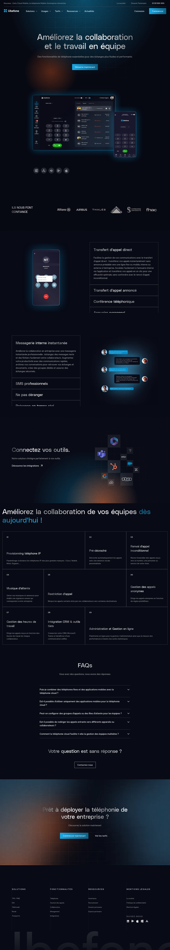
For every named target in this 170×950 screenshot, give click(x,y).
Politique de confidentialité (136, 903)
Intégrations (54, 916)
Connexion (139, 11)
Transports (16, 916)
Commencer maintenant (74, 836)
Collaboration (55, 907)
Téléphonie (54, 898)
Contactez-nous (85, 765)
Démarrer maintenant (85, 67)
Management (55, 911)
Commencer (157, 11)
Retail (14, 911)
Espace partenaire (95, 911)
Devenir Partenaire (138, 3)
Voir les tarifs (101, 836)
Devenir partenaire (95, 907)
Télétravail (15, 907)
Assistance (92, 898)
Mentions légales (133, 907)
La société (121, 3)
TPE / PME (16, 898)
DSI (13, 903)
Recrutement (93, 903)
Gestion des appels (57, 903)
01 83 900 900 (158, 3)
